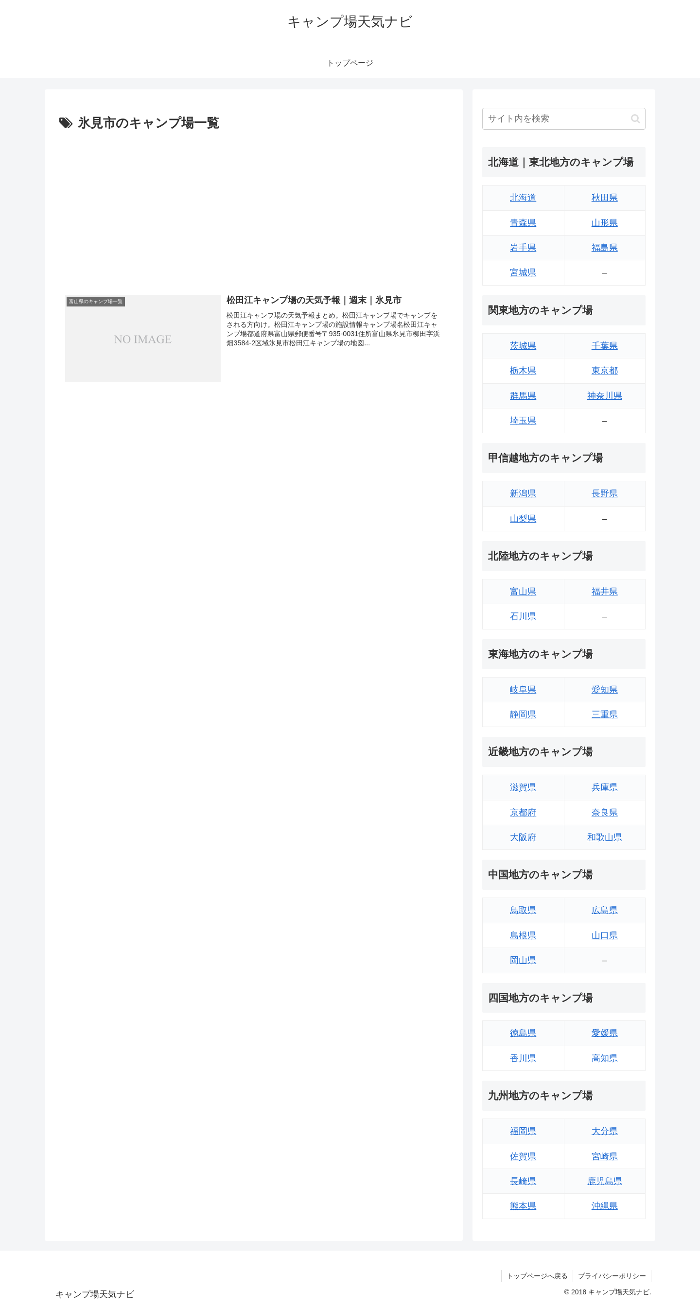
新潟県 (523, 493)
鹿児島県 (604, 1181)
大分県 (605, 1131)
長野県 (605, 493)
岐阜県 (523, 690)
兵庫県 (605, 787)
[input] (564, 119)
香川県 (523, 1058)
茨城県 (523, 346)
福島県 (605, 248)
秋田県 (605, 198)
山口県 (605, 935)
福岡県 (523, 1131)
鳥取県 (523, 910)
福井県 (605, 591)
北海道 (523, 198)
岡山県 (523, 960)
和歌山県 (604, 837)
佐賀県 (523, 1156)
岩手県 (523, 248)
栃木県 (523, 370)
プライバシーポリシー (612, 1276)
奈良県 (605, 812)
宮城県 (523, 272)
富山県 (523, 591)
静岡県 (523, 714)
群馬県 (523, 396)
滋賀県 (523, 787)
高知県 (605, 1058)
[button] (635, 118)
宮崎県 (605, 1156)
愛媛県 (605, 1033)
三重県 (605, 714)
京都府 (523, 812)
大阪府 (523, 837)
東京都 (605, 370)
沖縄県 (605, 1206)
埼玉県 (523, 420)
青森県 (523, 223)
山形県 (605, 223)
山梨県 (523, 519)
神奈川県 (604, 396)
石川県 (523, 616)
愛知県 (605, 690)
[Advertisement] (253, 207)
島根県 (523, 935)
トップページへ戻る (537, 1276)
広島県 (605, 910)
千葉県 (605, 346)
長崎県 (523, 1181)
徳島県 (523, 1033)
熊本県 (523, 1206)
